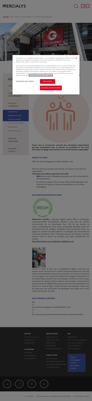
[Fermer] (76, 58)
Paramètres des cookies (25, 81)
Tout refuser (47, 81)
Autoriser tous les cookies (51, 88)
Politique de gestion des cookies (40, 75)
